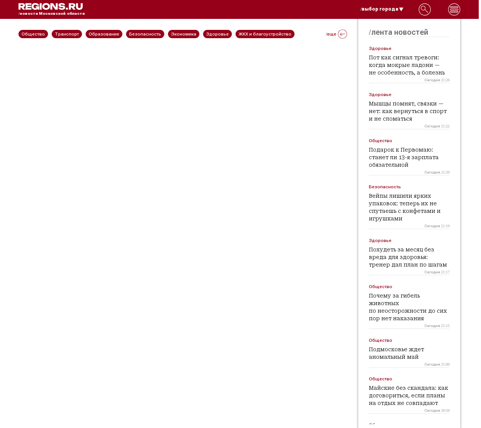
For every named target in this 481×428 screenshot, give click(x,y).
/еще (336, 34)
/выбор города (382, 9)
